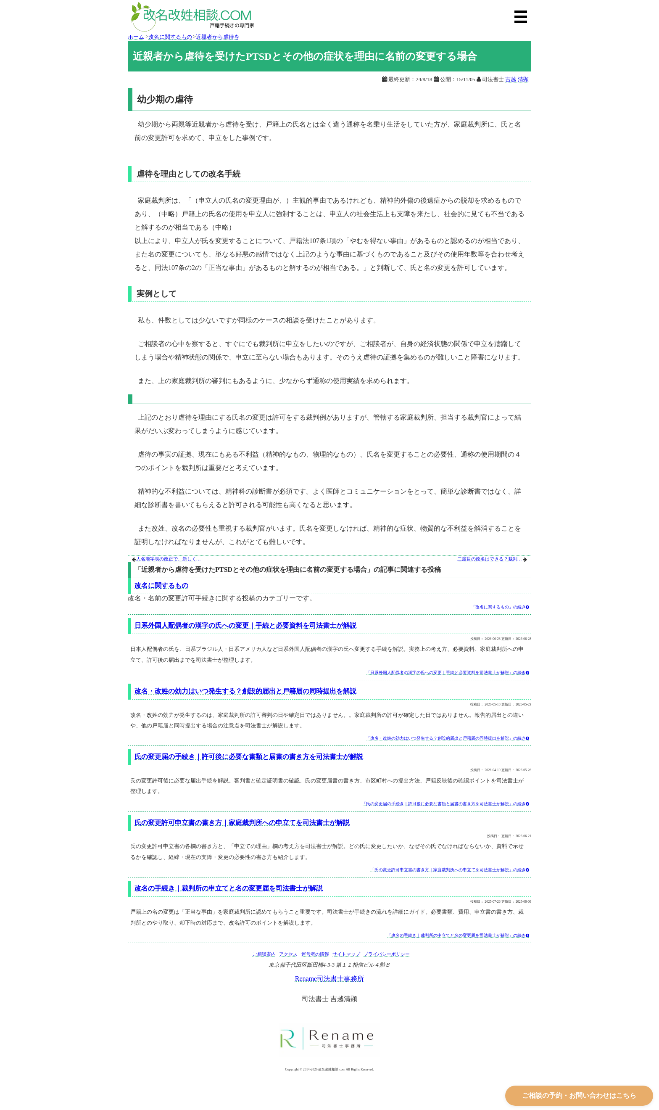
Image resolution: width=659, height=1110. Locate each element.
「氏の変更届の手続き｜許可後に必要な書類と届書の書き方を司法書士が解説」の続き (445, 803)
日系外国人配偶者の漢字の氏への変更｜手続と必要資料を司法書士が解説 (245, 625)
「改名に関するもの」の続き (500, 607)
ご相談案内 (264, 954)
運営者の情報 (315, 954)
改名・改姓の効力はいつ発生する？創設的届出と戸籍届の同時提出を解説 (245, 691)
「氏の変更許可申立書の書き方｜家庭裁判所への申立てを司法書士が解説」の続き (449, 869)
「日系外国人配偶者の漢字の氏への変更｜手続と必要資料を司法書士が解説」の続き (447, 672)
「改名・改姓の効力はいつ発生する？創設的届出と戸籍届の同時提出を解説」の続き (447, 738)
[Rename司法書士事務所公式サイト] (329, 1040)
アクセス (288, 954)
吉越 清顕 (516, 79)
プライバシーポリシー (387, 954)
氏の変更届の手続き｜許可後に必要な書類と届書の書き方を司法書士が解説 (248, 756)
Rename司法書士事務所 (329, 978)
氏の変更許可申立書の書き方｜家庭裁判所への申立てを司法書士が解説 (242, 822)
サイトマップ (346, 954)
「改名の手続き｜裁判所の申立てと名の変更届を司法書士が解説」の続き (458, 935)
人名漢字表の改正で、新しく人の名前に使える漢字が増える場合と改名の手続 (169, 558)
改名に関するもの (161, 585)
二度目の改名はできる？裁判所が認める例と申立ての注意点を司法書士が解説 (490, 558)
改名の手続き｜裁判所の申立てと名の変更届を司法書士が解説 (228, 888)
